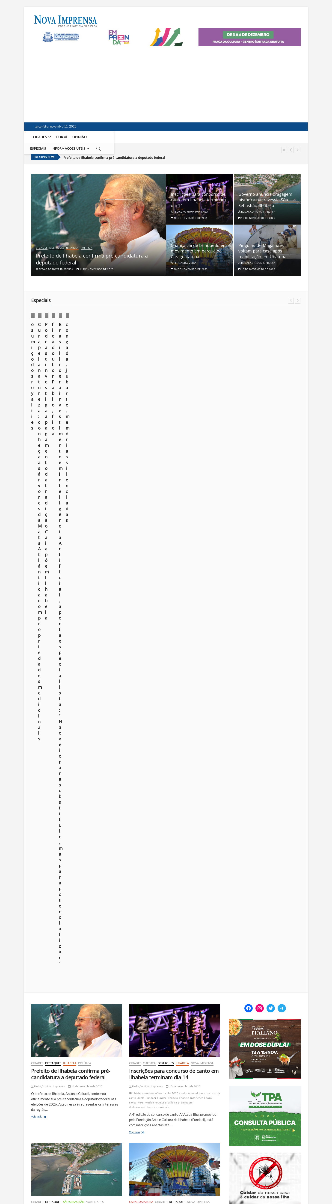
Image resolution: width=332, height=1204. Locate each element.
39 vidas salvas (150, 956)
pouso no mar (161, 969)
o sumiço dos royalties (53, 355)
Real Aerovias (199, 969)
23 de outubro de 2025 (47, 369)
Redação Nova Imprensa (54, 261)
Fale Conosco (289, 1187)
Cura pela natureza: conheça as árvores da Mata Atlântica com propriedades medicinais (130, 361)
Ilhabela (72, 239)
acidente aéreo (170, 956)
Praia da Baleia (180, 969)
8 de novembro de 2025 (84, 938)
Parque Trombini (181, 658)
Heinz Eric (166, 960)
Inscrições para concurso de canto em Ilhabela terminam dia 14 (198, 192)
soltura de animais (89, 806)
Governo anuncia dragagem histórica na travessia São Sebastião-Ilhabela (265, 192)
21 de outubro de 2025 (116, 381)
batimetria (70, 638)
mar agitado (77, 959)
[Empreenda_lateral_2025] (263, 623)
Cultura (193, 336)
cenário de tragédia (81, 950)
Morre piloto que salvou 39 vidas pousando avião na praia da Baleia (169, 936)
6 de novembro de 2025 (84, 1092)
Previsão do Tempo (72, 1113)
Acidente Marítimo (47, 945)
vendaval (92, 1117)
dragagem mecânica (83, 647)
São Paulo (49, 1117)
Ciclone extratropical (94, 1104)
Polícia (134, 607)
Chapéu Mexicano (186, 648)
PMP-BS (74, 801)
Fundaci (151, 499)
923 (135, 1157)
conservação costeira (77, 792)
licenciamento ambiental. (53, 651)
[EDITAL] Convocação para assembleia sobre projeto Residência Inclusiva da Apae (271, 757)
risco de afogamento (77, 968)
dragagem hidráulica (57, 647)
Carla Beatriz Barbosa (49, 792)
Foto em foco (45, 336)
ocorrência (46, 964)
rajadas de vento (96, 1113)
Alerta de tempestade (62, 1099)
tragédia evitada (152, 974)
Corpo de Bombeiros (155, 653)
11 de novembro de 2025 (95, 261)
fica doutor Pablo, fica (260, 355)
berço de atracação (90, 638)
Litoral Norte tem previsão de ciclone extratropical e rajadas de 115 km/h (74, 1080)
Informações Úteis (131, 137)
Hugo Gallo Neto (49, 796)
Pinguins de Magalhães (53, 801)
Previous (291, 150)
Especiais (100, 137)
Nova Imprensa (46, 342)
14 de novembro (143, 494)
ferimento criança (180, 653)
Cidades (40, 137)
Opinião (80, 137)
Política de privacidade (205, 1188)
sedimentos (79, 656)
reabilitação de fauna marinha (58, 806)
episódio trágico (73, 954)
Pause (284, 150)
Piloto (148, 969)
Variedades (95, 603)
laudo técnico (201, 653)
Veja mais (43, 518)
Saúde (285, 336)
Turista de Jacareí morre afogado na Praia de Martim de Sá (73, 926)
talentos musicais (158, 508)
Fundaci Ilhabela (167, 499)
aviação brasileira (191, 956)
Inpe (64, 796)
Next (297, 150)
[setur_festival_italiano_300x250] (265, 423)
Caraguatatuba (141, 603)
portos (48, 656)
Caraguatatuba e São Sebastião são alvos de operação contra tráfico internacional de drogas (170, 1084)
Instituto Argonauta (80, 796)
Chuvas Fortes (71, 1104)
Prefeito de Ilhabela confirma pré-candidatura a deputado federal (114, 149)
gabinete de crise (62, 1108)
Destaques (56, 239)
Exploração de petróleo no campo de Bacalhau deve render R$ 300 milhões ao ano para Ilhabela (174, 772)
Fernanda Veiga (184, 255)
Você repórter (266, 1188)
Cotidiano (43, 331)
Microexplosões (50, 1113)
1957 (136, 956)
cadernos (250, 325)
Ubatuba (37, 762)
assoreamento (54, 638)
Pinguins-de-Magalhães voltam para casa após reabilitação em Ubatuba (262, 243)
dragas (101, 647)
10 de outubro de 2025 (211, 368)
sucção (92, 656)
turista (43, 973)
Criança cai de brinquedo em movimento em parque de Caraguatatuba (199, 243)
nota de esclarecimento (155, 658)
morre (187, 965)
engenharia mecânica (145, 960)
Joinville (198, 960)
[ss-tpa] (265, 490)
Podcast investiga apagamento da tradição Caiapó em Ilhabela (199, 358)
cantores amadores (191, 494)
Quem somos (177, 1188)
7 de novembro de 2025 (171, 949)
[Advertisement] (166, 81)
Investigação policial (55, 959)
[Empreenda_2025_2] (166, 31)
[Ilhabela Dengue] (265, 556)
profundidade (62, 656)
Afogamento (68, 945)
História (186, 960)
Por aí (62, 137)
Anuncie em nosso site (238, 1188)
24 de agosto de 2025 (253, 369)
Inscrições (196, 499)
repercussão (45, 968)
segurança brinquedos (163, 662)
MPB (141, 503)
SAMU (143, 662)
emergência (54, 954)
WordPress (97, 1189)
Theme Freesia (79, 1189)
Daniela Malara (180, 368)
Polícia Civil (61, 964)
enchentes (44, 1108)
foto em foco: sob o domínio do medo (271, 862)
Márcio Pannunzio (44, 362)
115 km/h (41, 1099)
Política (86, 239)
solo (143, 508)
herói (177, 960)
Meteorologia (100, 1069)
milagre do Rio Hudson (168, 965)
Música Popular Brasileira (161, 503)
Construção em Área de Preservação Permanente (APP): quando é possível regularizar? (265, 848)
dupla (141, 499)
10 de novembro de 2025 (189, 210)
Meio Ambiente (130, 342)
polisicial (74, 964)
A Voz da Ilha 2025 (166, 494)
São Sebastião (74, 603)
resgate (58, 968)
